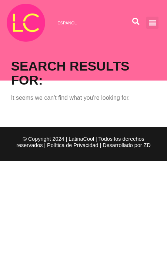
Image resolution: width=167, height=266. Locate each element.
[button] (152, 23)
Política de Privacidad (72, 145)
